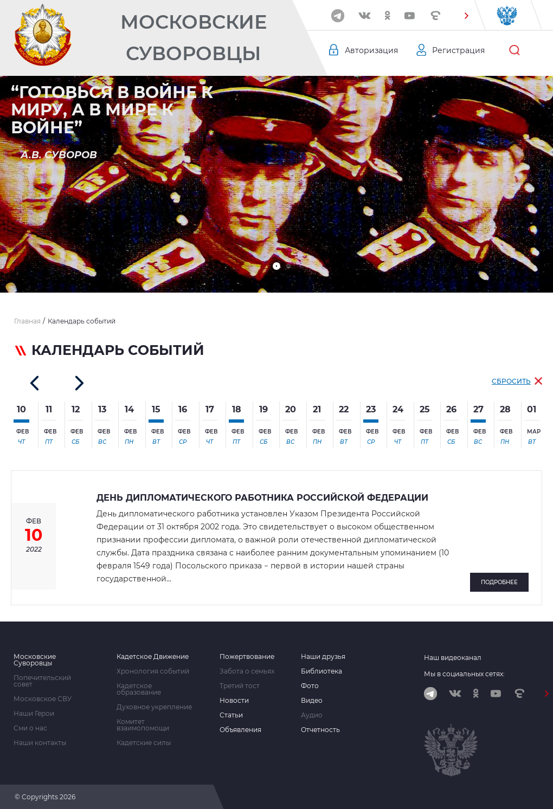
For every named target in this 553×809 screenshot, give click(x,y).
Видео (312, 700)
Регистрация (458, 50)
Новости (234, 700)
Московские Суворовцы (193, 37)
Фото (310, 686)
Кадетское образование (139, 689)
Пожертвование (247, 656)
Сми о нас (30, 728)
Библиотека (321, 671)
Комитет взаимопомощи (143, 725)
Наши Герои (34, 713)
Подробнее (499, 582)
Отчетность (320, 730)
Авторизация (371, 50)
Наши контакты (40, 743)
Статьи (231, 715)
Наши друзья (323, 656)
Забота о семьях (247, 671)
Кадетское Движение (153, 656)
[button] (467, 15)
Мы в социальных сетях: (464, 674)
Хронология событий (153, 671)
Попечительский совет (42, 681)
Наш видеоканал (452, 657)
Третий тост (240, 686)
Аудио (312, 715)
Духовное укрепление (154, 707)
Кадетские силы (144, 743)
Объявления (240, 730)
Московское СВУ (43, 699)
